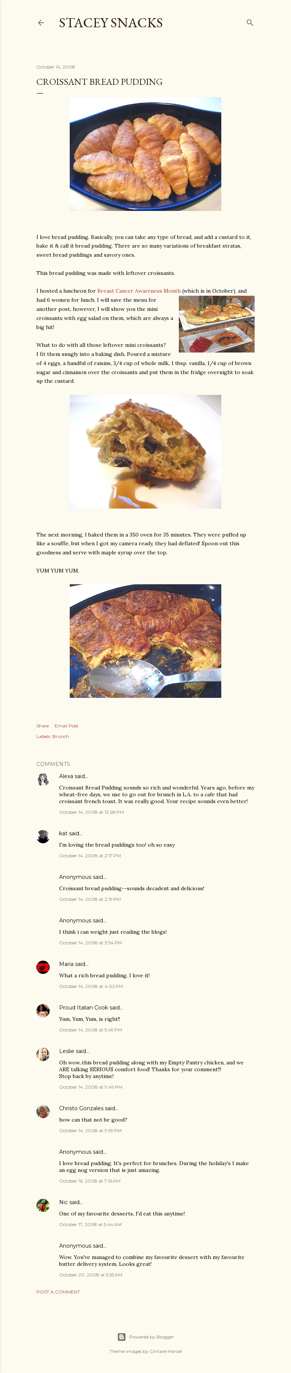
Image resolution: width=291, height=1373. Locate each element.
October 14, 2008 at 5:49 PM (90, 1030)
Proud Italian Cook (83, 1007)
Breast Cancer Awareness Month (139, 290)
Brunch (60, 736)
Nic (63, 1202)
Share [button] (42, 726)
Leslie (66, 1051)
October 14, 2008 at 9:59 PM (90, 1130)
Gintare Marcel (166, 1351)
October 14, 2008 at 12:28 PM (91, 812)
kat (63, 833)
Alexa (66, 776)
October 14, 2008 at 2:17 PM (90, 855)
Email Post (66, 726)
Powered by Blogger (145, 1337)
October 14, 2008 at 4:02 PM (91, 986)
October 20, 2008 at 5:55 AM (90, 1275)
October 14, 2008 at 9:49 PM (90, 1087)
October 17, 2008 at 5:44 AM (90, 1224)
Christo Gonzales (81, 1108)
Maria (66, 964)
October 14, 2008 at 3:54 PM (90, 942)
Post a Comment (58, 1292)
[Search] (250, 21)
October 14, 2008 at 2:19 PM (90, 899)
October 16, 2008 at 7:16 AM (89, 1181)
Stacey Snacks (111, 22)
